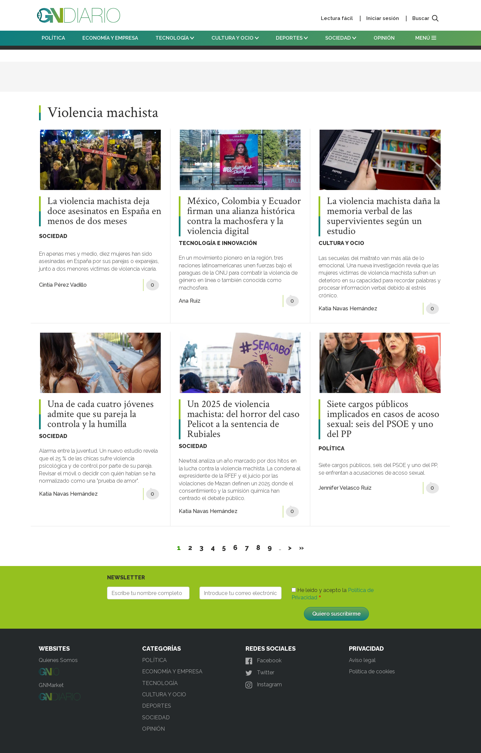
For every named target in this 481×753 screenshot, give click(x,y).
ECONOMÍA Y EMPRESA (110, 38)
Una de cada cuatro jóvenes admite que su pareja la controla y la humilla (100, 414)
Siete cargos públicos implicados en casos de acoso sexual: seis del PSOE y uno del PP (383, 419)
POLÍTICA (53, 38)
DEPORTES (292, 38)
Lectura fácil (337, 18)
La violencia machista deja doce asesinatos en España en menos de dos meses (104, 211)
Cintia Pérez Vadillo (63, 285)
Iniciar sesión (382, 18)
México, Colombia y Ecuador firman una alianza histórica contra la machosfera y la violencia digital (244, 216)
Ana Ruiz (189, 301)
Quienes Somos (58, 660)
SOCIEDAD (340, 38)
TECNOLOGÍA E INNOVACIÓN (218, 243)
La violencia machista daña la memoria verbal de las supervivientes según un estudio (383, 216)
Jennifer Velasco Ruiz (345, 488)
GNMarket (51, 685)
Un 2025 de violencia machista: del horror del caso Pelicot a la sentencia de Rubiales (243, 419)
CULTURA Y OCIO (235, 38)
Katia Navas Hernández (348, 308)
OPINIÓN (384, 38)
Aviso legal (362, 660)
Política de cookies (372, 671)
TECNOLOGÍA (174, 38)
